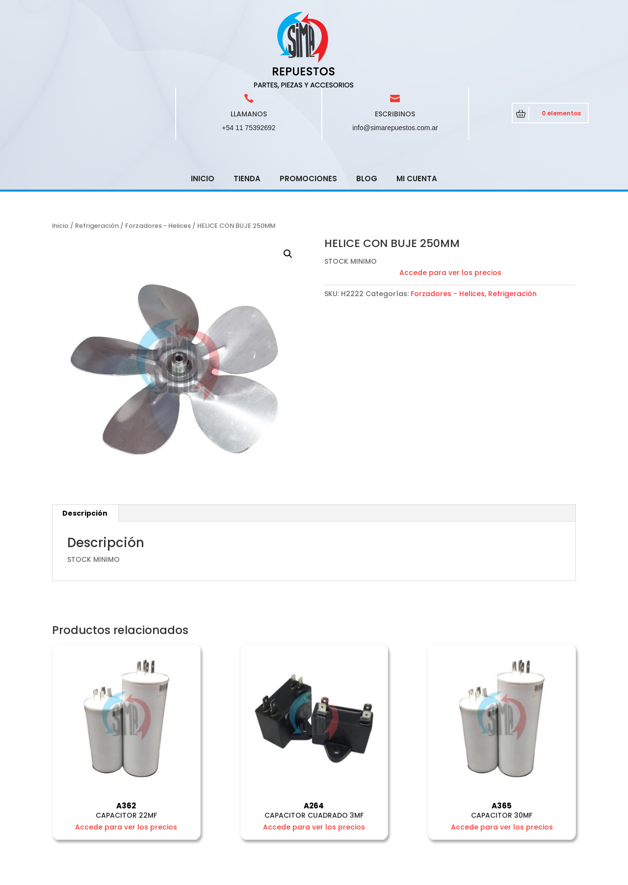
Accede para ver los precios (450, 202)
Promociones (308, 108)
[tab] (85, 443)
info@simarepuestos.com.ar (395, 57)
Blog (366, 108)
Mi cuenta (416, 108)
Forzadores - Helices (158, 155)
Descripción (84, 443)
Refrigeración (97, 155)
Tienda (247, 108)
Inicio (202, 108)
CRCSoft (245, 875)
